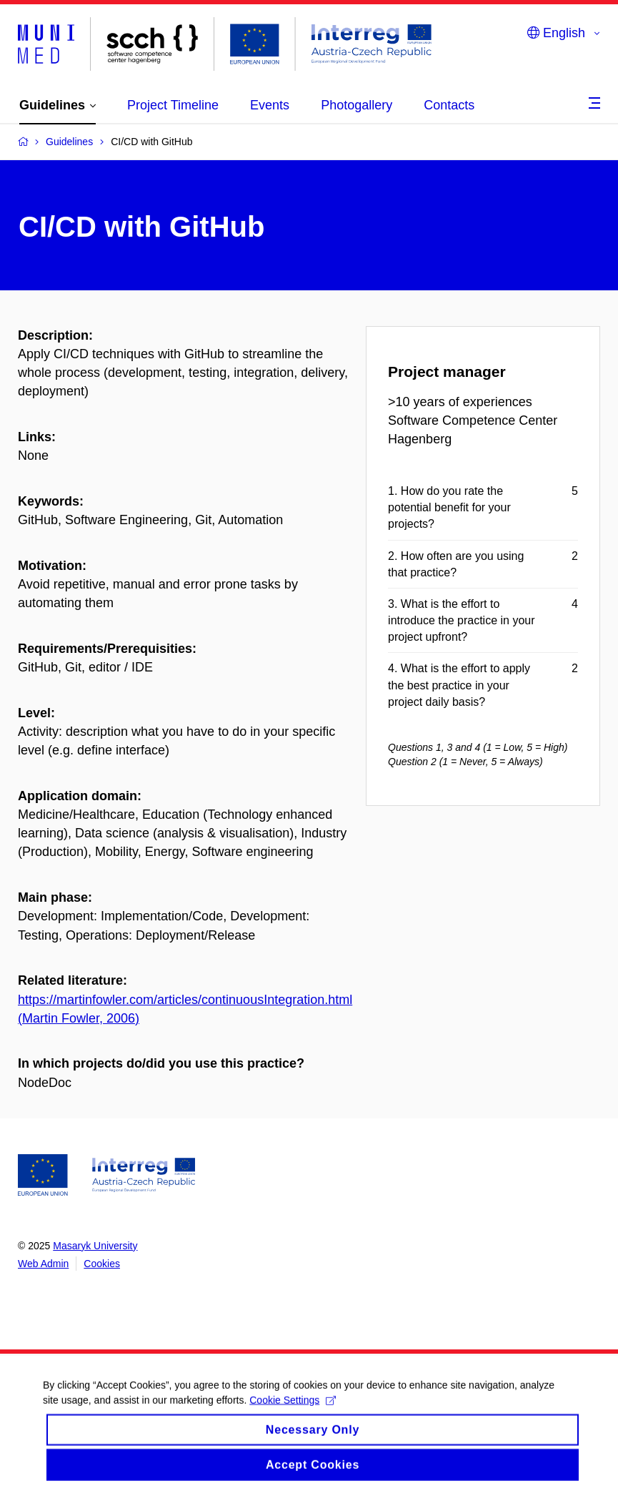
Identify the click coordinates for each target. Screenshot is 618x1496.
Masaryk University (95, 1245)
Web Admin (43, 1263)
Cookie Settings (292, 1410)
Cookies (102, 1263)
